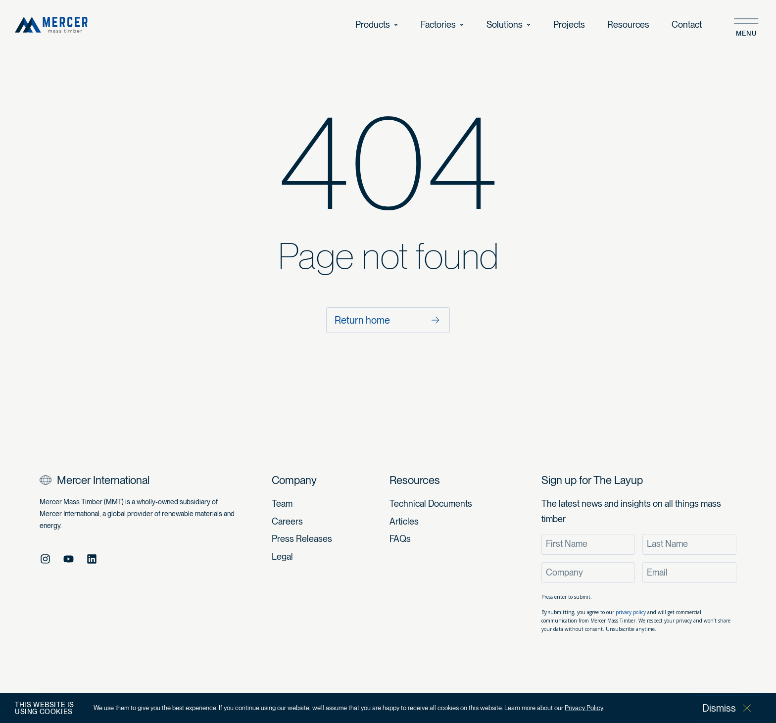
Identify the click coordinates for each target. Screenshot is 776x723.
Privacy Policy (584, 708)
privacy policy (631, 612)
